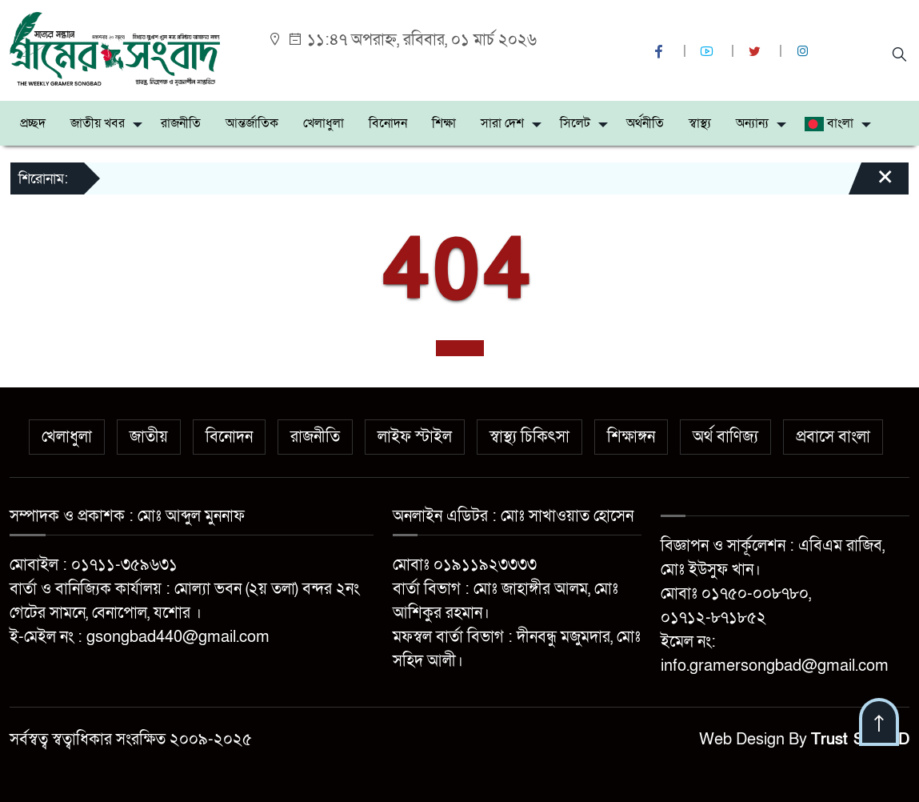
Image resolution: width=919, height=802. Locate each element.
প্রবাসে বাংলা (833, 437)
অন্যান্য (752, 123)
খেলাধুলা (323, 123)
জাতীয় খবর (97, 123)
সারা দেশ (502, 123)
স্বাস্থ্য (700, 123)
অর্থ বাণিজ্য (725, 437)
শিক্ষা (444, 123)
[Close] (871, 184)
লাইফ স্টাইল (415, 437)
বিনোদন (388, 123)
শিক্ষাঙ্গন (631, 437)
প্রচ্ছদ (33, 123)
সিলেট (575, 123)
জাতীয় (149, 437)
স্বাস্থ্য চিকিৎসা (529, 437)
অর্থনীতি (645, 123)
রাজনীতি (181, 123)
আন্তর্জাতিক (252, 123)
